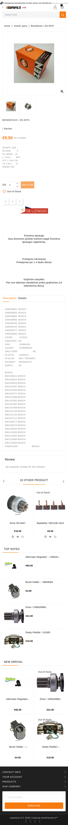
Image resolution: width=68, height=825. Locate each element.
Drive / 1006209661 (36, 607)
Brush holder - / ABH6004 (39, 582)
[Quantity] (12, 184)
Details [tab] (22, 298)
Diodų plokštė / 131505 (38, 632)
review (7, 128)
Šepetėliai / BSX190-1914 (50, 523)
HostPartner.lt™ (49, 818)
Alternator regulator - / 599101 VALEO (42, 558)
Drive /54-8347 (18, 523)
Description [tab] (10, 298)
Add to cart (27, 184)
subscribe (34, 805)
